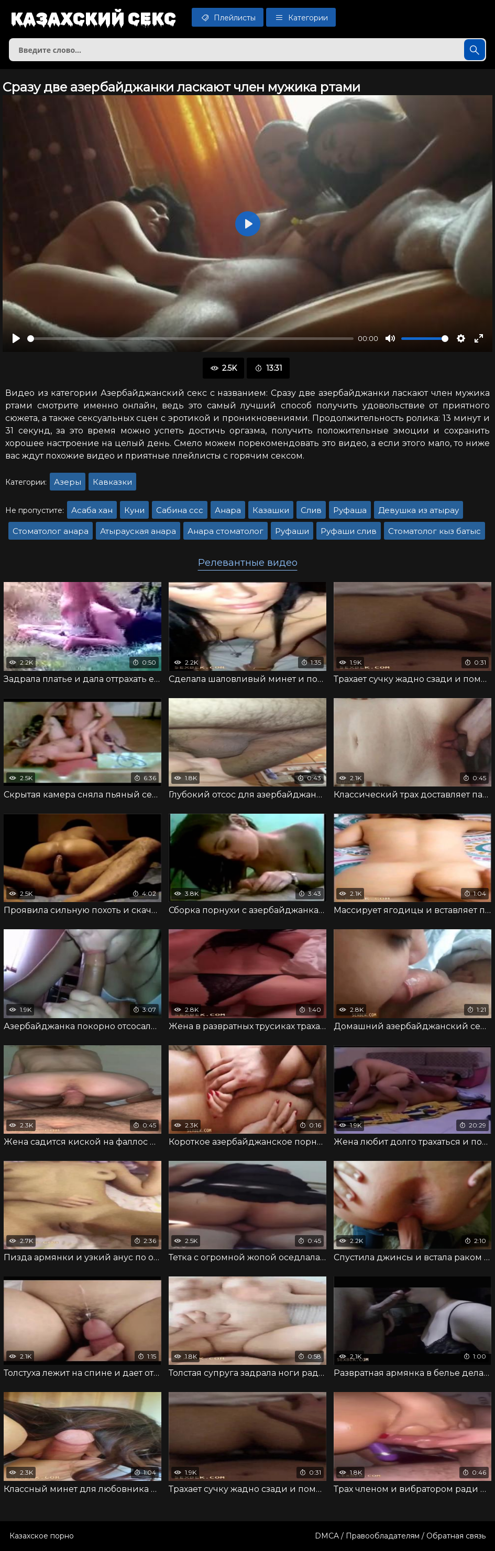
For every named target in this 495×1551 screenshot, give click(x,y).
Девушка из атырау (418, 510)
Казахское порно (41, 1536)
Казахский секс (93, 18)
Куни (134, 510)
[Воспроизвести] (16, 338)
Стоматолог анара (51, 531)
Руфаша (350, 510)
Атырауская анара (138, 531)
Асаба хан (92, 510)
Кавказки (112, 482)
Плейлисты (228, 17)
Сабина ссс (179, 510)
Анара (228, 510)
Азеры (67, 482)
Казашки (270, 510)
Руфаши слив (349, 531)
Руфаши (292, 531)
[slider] (190, 339)
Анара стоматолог (225, 531)
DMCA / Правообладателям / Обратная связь (400, 1536)
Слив (311, 510)
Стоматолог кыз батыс (434, 531)
